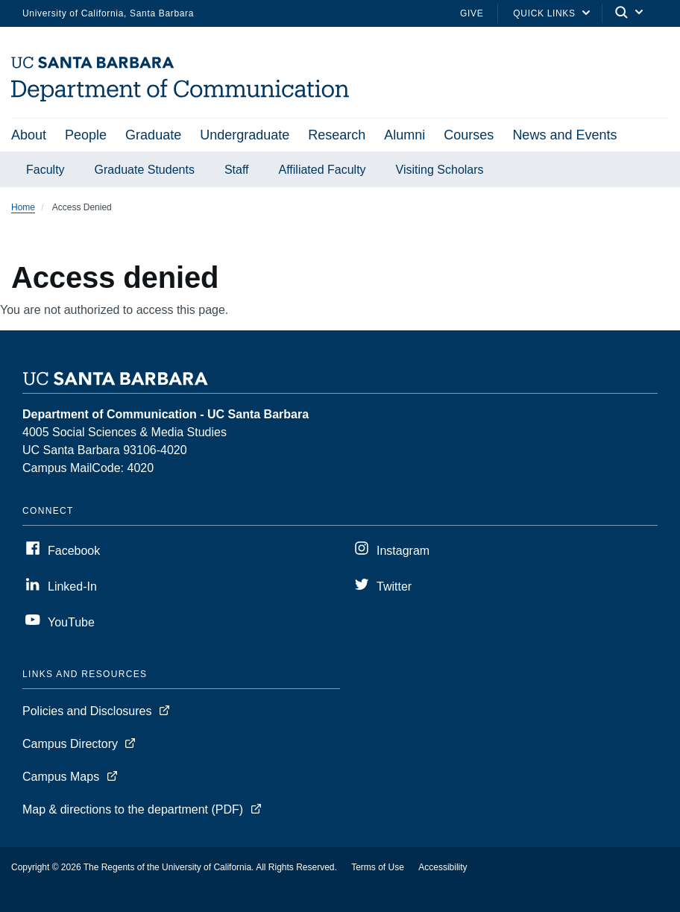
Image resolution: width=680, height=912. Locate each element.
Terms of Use (377, 867)
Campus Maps (60, 776)
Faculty (45, 169)
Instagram (403, 550)
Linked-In (72, 586)
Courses (469, 135)
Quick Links (544, 13)
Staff (236, 169)
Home (23, 207)
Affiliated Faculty (322, 169)
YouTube (71, 622)
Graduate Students (145, 169)
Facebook (74, 550)
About (28, 135)
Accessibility (442, 867)
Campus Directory (70, 744)
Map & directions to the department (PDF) (132, 809)
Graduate (153, 135)
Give (471, 13)
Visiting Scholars (440, 169)
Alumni (404, 135)
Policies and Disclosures (86, 711)
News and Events (564, 135)
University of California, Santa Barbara (108, 13)
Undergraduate (244, 135)
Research (336, 135)
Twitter (394, 586)
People (86, 135)
